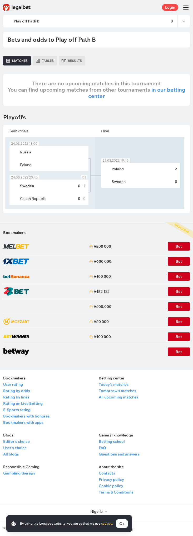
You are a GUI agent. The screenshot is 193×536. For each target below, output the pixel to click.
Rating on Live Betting (23, 403)
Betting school (112, 441)
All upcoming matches (118, 397)
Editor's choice (16, 441)
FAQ (102, 447)
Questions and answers (119, 454)
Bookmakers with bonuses (26, 416)
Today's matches (113, 384)
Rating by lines (16, 397)
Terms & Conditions (116, 492)
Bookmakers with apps (23, 422)
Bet (179, 321)
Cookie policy (111, 485)
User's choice (15, 447)
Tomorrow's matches (117, 390)
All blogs (11, 454)
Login (170, 7)
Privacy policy (111, 479)
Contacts (107, 473)
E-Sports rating (17, 409)
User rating (13, 384)
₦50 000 (101, 321)
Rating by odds (16, 390)
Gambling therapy (19, 473)
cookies (106, 523)
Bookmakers (14, 232)
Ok (122, 523)
